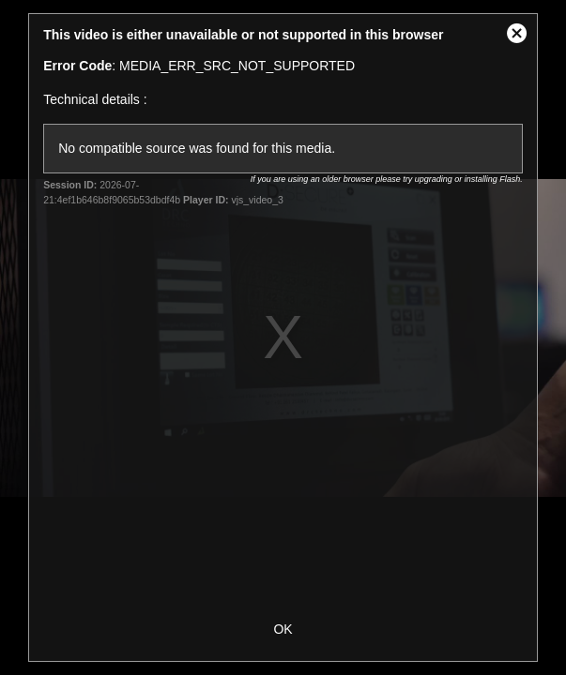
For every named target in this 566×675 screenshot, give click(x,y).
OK (282, 629)
